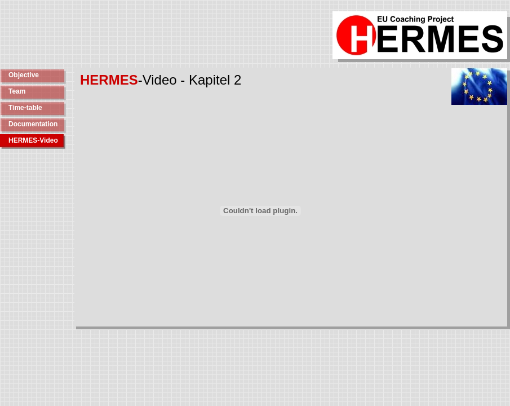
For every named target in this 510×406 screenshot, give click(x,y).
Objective (23, 75)
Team (16, 91)
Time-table (25, 108)
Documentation (32, 124)
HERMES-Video (33, 140)
